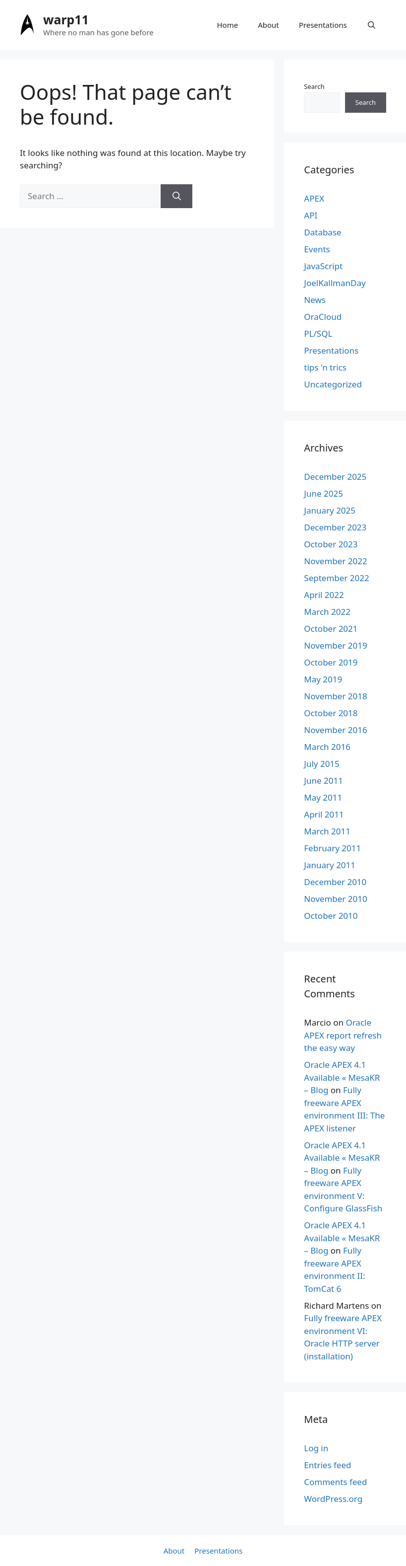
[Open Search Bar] (371, 25)
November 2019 (335, 645)
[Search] (176, 196)
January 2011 (329, 865)
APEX (314, 198)
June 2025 (323, 493)
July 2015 (322, 763)
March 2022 (327, 611)
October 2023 (330, 544)
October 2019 (330, 662)
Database (322, 232)
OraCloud (323, 316)
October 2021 (330, 628)
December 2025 (335, 476)
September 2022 (336, 578)
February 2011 (332, 848)
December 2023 (335, 527)
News (315, 299)
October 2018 (330, 713)
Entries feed (327, 1465)
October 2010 (330, 915)
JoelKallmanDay (334, 283)
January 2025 (329, 510)
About (268, 25)
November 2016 (335, 730)
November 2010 (335, 898)
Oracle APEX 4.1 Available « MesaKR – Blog (342, 1077)
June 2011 (323, 780)
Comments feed (335, 1482)
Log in (316, 1448)
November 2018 (335, 696)
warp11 (66, 19)
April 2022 (324, 594)
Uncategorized (333, 384)
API (310, 215)
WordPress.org (333, 1498)
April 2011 (324, 814)
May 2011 (323, 797)
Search (314, 86)
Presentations (323, 25)
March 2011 (327, 831)
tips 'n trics (325, 367)
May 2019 (323, 679)
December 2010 (335, 882)
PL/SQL (318, 333)
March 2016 (327, 746)
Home (227, 25)
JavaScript (323, 266)
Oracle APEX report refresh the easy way (343, 1035)
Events (317, 249)
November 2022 (335, 561)
